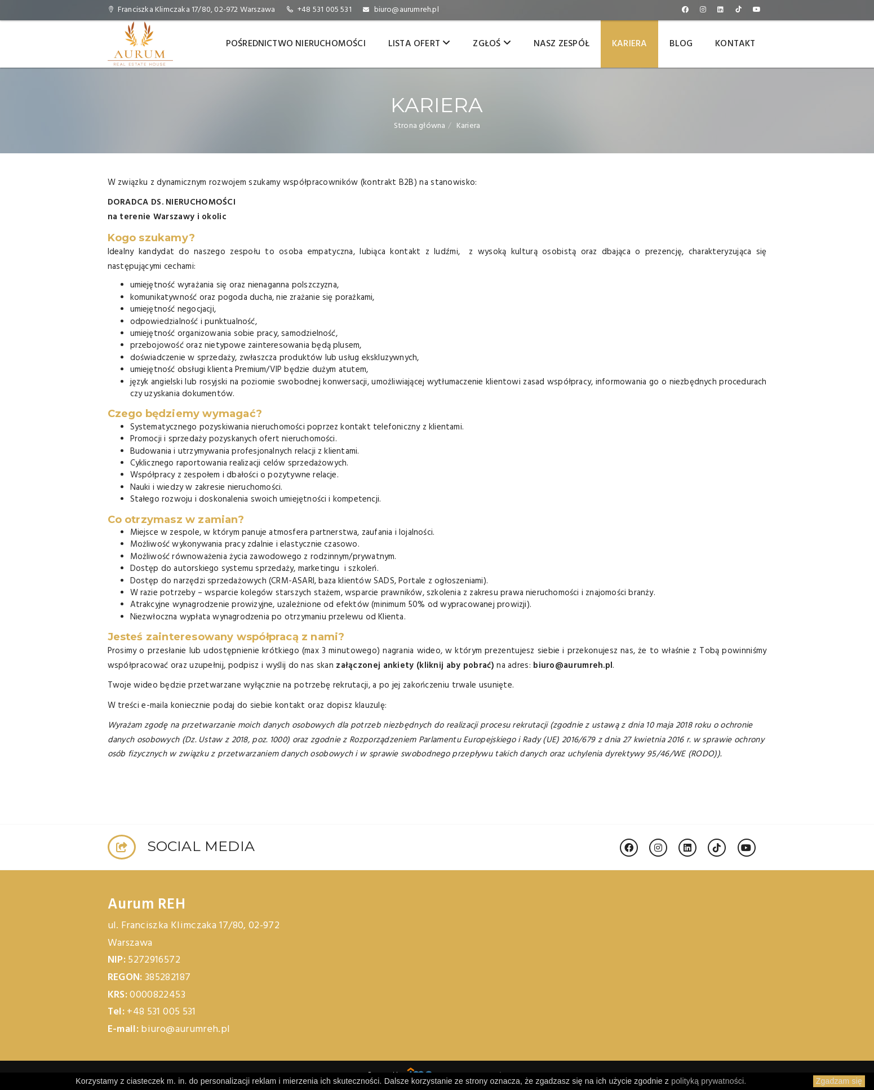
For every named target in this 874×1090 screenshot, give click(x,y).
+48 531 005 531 (325, 9)
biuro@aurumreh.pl (406, 9)
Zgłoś (492, 44)
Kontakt (735, 44)
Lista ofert (419, 44)
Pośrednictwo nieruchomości (296, 44)
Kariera (629, 44)
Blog (681, 44)
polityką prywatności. (708, 1080)
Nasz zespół (561, 44)
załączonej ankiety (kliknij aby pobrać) (415, 665)
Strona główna (420, 125)
